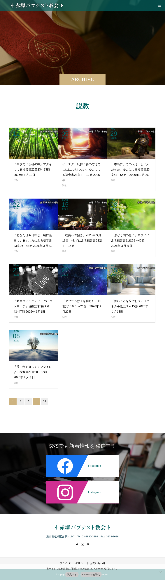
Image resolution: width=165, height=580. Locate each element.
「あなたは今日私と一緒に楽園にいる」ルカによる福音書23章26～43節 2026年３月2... (33, 240)
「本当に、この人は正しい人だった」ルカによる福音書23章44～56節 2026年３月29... (130, 169)
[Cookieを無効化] (160, 572)
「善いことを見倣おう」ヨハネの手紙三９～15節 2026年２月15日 (130, 306)
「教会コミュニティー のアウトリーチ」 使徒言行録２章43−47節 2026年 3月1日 (33, 306)
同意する (72, 574)
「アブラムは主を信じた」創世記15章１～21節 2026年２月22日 (82, 306)
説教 (16, 180)
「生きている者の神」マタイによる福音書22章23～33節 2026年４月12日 (33, 169)
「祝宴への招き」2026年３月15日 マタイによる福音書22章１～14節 (82, 240)
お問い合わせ (97, 563)
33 (44, 401)
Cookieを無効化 (91, 574)
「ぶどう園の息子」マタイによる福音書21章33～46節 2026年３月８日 (130, 240)
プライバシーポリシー (72, 563)
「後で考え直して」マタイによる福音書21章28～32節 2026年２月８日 (33, 372)
